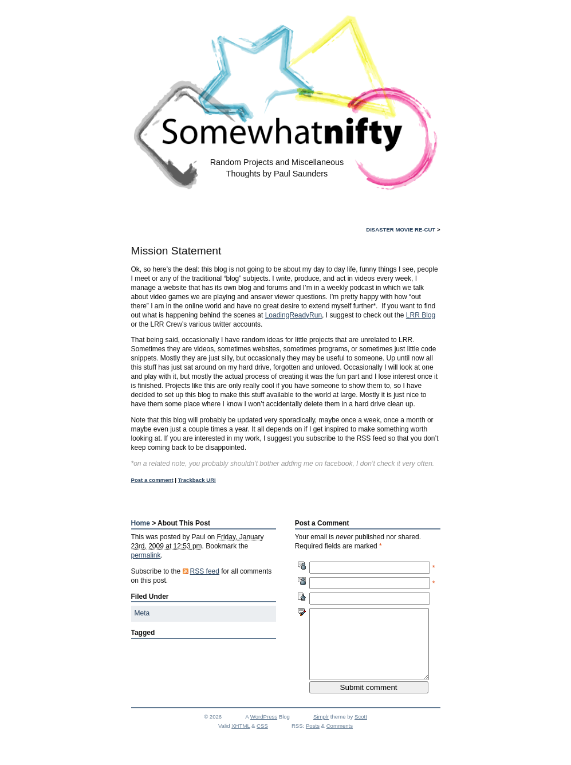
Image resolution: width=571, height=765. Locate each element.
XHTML (240, 739)
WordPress (263, 730)
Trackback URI (197, 480)
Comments (339, 739)
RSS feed (204, 571)
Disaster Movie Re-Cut (400, 229)
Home (140, 523)
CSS (262, 739)
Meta (142, 613)
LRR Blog (420, 315)
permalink (146, 555)
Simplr (321, 730)
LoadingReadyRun (293, 315)
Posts (313, 739)
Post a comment (152, 480)
